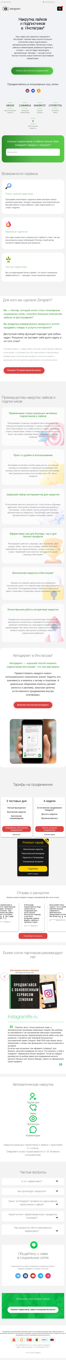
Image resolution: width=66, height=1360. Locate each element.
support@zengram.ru (50, 2)
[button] (59, 1021)
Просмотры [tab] (33, 1124)
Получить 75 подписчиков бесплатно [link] (24, 370)
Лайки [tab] (33, 1114)
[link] (17, 1276)
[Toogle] (59, 9)
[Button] (11, 9)
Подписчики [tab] (33, 1103)
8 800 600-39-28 (7, 2)
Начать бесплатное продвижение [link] (32, 71)
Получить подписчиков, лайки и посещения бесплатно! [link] (33, 1310)
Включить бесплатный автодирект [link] (33, 705)
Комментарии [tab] (33, 1136)
